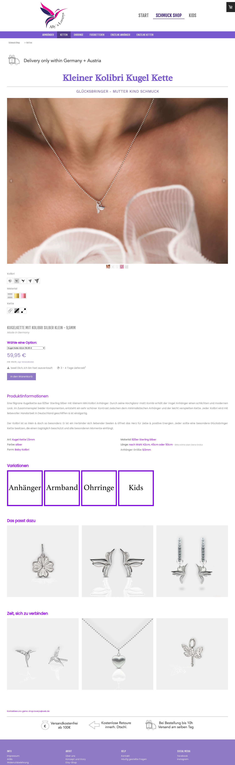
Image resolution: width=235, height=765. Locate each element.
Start (143, 15)
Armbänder (48, 34)
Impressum (13, 755)
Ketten (64, 34)
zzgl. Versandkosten (25, 362)
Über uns (70, 755)
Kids (192, 15)
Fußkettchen (97, 34)
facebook (182, 755)
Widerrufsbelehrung (18, 762)
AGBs (10, 759)
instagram (182, 759)
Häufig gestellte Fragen (134, 759)
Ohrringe (78, 34)
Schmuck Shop (169, 15)
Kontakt (125, 755)
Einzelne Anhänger (120, 34)
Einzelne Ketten (144, 34)
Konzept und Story (76, 759)
